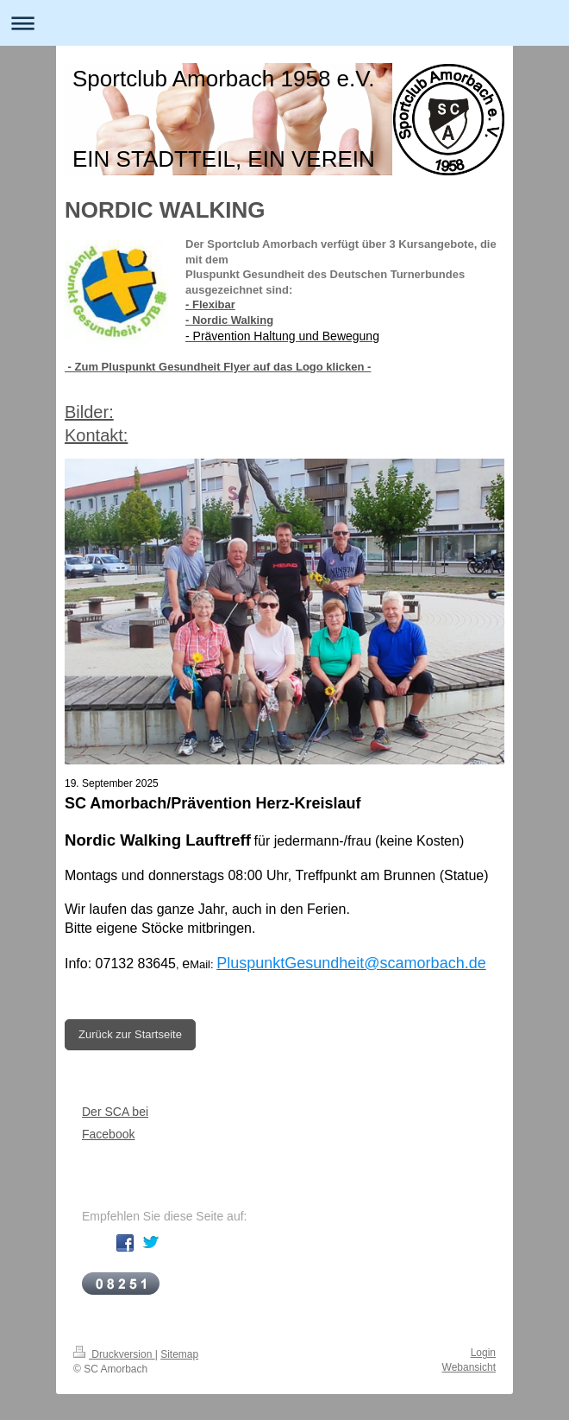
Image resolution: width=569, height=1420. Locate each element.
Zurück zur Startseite (130, 1034)
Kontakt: (96, 435)
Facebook (108, 1134)
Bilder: (89, 412)
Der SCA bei (115, 1112)
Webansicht (469, 1367)
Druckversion (114, 1354)
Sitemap (179, 1354)
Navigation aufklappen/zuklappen (284, 22)
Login (483, 1353)
